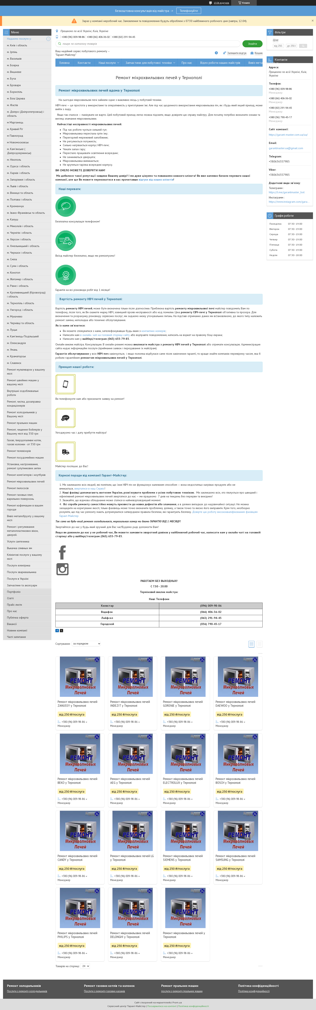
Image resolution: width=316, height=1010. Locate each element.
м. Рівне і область (17, 286)
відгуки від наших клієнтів (156, 179)
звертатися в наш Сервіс (89, 488)
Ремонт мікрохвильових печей (26, 481)
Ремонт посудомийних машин (25, 457)
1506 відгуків (221, 2)
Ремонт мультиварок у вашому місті (26, 371)
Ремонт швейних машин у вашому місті (23, 382)
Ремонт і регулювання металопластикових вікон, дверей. (22, 531)
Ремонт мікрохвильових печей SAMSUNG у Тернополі (235, 858)
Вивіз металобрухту (261, 62)
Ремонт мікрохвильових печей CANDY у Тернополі (77, 858)
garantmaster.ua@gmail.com (286, 148)
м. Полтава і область (19, 199)
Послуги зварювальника (21, 572)
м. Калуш (12, 219)
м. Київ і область (17, 45)
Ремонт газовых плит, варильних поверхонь (20, 497)
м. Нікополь (14, 159)
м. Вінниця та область (20, 193)
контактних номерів (153, 331)
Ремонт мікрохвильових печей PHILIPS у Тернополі (77, 935)
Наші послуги (107, 62)
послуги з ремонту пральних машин (182, 991)
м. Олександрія (16, 343)
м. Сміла (12, 259)
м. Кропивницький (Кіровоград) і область (26, 294)
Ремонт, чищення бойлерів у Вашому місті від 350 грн (24, 431)
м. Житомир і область (20, 279)
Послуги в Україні (17, 578)
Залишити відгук (236, 53)
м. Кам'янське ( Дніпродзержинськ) (19, 151)
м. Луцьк (12, 330)
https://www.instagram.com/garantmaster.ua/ (290, 201)
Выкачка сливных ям (19, 548)
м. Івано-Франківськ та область (26, 213)
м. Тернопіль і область (20, 303)
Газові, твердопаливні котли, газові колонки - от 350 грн (24, 442)
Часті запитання (16, 637)
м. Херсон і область (19, 239)
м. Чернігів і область (19, 232)
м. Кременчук (15, 206)
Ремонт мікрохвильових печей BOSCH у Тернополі (235, 781)
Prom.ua (177, 1002)
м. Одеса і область (18, 166)
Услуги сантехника (18, 541)
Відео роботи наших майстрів (220, 62)
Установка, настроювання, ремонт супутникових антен (24, 466)
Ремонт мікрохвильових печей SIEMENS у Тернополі (183, 858)
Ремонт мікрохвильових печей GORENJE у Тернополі (183, 703)
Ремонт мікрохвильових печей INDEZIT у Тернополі (130, 703)
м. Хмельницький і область (23, 246)
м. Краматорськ (16, 356)
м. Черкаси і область (19, 252)
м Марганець (15, 122)
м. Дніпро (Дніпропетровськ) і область (25, 114)
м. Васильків (14, 58)
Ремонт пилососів (18, 488)
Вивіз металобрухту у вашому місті (25, 518)
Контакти (84, 62)
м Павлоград (15, 135)
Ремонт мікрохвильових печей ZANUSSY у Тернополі (77, 703)
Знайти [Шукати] (252, 43)
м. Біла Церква (16, 98)
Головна (64, 62)
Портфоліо (14, 592)
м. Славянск (14, 363)
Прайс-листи (14, 604)
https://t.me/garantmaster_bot (287, 192)
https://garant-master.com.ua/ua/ (288, 134)
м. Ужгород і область (20, 310)
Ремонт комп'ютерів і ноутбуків (26, 475)
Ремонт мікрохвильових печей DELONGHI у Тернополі (130, 935)
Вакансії (12, 624)
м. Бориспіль (14, 92)
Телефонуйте (189, 11)
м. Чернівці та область (20, 323)
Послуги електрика (18, 565)
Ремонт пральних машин (22, 423)
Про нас (12, 611)
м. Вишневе (14, 72)
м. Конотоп (13, 272)
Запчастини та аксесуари (22, 585)
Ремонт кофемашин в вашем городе (25, 507)
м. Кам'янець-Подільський (23, 336)
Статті (10, 598)
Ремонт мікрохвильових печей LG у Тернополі (132, 858)
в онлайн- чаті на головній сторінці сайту (105, 335)
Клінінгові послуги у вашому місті (24, 557)
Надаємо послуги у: (19, 38)
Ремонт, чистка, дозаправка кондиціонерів (24, 403)
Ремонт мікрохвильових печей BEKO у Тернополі (77, 781)
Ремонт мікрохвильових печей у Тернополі (184, 935)
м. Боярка (13, 65)
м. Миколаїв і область (20, 226)
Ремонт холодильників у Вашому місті (22, 414)
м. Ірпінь (12, 52)
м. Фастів (12, 105)
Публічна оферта (17, 617)
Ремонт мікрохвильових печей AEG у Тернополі (130, 781)
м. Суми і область (17, 266)
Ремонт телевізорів (19, 451)
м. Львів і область (17, 186)
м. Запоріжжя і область (21, 179)
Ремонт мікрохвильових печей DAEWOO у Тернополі (235, 703)
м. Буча (11, 78)
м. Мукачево (14, 316)
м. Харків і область (18, 173)
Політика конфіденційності (254, 991)
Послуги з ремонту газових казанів (104, 991)
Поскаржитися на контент (161, 1006)
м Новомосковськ (18, 142)
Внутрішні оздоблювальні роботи (22, 393)
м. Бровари (14, 85)
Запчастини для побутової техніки (149, 62)
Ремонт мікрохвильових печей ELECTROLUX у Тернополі (183, 781)
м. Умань (12, 349)
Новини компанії (17, 630)
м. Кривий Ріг (15, 129)
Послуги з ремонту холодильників (27, 991)
